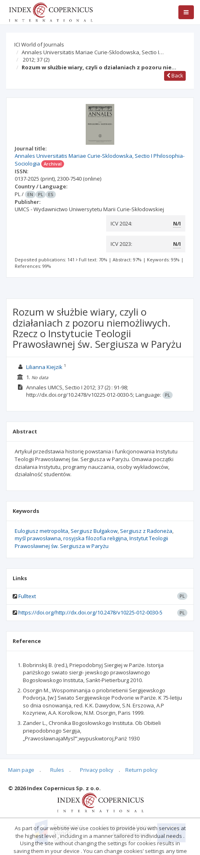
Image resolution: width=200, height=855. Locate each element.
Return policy (141, 769)
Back (175, 75)
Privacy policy (96, 769)
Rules (57, 769)
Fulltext (27, 596)
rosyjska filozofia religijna (95, 538)
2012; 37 (36, 59)
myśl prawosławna (38, 538)
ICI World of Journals (39, 44)
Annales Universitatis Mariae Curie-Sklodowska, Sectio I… (93, 52)
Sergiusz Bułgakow (94, 531)
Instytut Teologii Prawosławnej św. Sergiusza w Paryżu (91, 542)
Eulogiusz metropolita (41, 531)
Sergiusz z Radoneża (146, 531)
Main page (21, 769)
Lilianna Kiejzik (44, 367)
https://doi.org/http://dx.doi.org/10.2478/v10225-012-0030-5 (90, 612)
